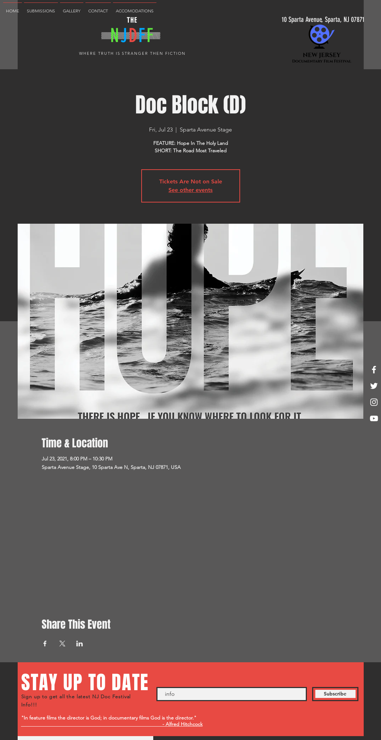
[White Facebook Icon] (374, 370)
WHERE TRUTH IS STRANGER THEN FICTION (132, 53)
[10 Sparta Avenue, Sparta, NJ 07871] (323, 19)
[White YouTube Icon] (374, 418)
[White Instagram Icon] (374, 402)
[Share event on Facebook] (45, 643)
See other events (190, 190)
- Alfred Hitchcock (112, 724)
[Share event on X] (62, 643)
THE (132, 20)
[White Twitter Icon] (374, 386)
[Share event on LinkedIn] (79, 643)
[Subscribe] (335, 694)
